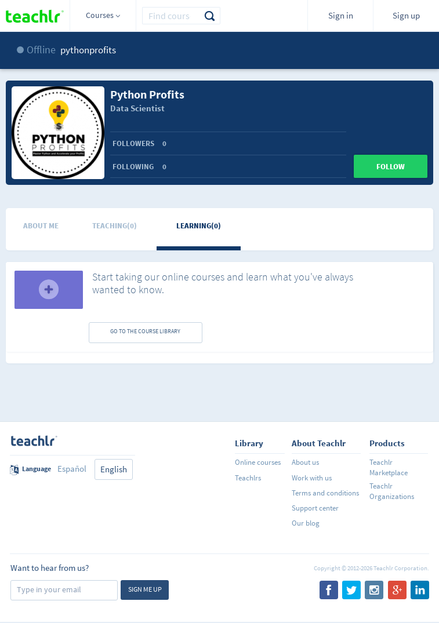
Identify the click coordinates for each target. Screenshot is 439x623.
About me (41, 226)
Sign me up (145, 589)
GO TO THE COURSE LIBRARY (145, 331)
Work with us (312, 478)
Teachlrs (248, 478)
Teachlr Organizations (391, 491)
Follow (390, 167)
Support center (315, 508)
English (113, 469)
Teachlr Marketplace (388, 467)
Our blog (306, 523)
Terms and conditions (325, 493)
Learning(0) (198, 226)
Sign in (340, 15)
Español (71, 468)
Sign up (406, 15)
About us (305, 462)
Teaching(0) (114, 226)
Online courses (258, 462)
